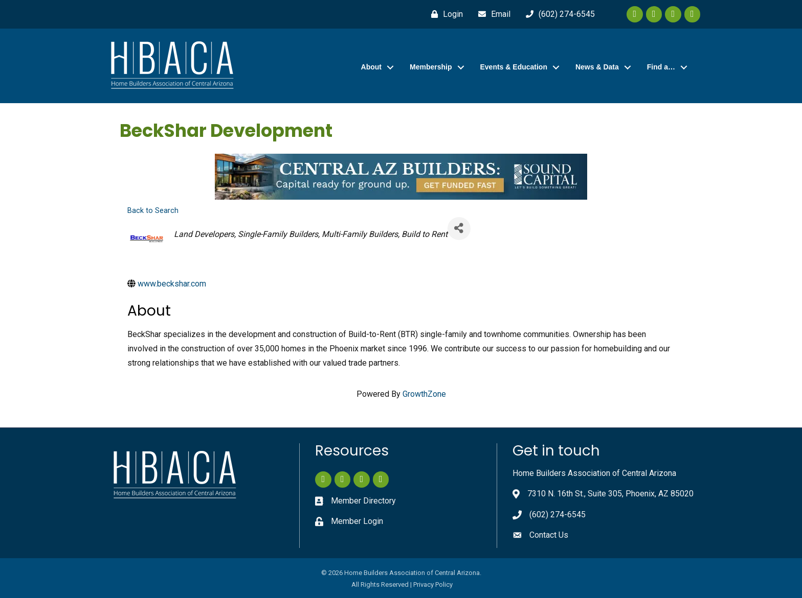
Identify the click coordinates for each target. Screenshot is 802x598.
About (371, 67)
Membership (431, 67)
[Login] (444, 14)
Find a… (661, 67)
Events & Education (513, 67)
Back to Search (153, 210)
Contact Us (548, 535)
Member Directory (363, 501)
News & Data (597, 67)
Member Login (357, 521)
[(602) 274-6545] (558, 14)
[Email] (491, 14)
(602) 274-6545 (557, 514)
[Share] (459, 228)
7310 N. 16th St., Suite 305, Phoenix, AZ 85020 (610, 493)
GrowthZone (424, 394)
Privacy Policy (433, 584)
